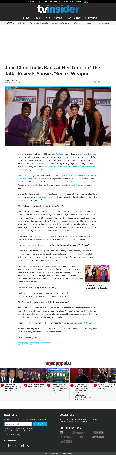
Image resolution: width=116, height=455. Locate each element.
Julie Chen (65, 175)
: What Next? (82, 23)
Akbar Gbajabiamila (58, 166)
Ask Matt (21, 23)
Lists (71, 2)
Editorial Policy (81, 419)
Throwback (91, 18)
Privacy (62, 422)
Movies (38, 18)
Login (86, 2)
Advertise (69, 419)
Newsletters (63, 2)
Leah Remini (23, 182)
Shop (38, 2)
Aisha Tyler (75, 185)
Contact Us (93, 419)
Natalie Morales (88, 166)
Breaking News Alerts (13, 430)
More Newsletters (11, 434)
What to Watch (54, 18)
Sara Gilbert (32, 178)
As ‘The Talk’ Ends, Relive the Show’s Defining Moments (97, 286)
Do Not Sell (85, 422)
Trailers (78, 2)
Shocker (61, 23)
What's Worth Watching (25, 428)
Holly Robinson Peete (80, 175)
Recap (102, 23)
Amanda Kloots (74, 166)
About (62, 419)
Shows (26, 18)
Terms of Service (73, 422)
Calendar (53, 2)
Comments (106, 81)
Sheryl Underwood (43, 170)
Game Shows (74, 18)
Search (31, 2)
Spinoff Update (39, 23)
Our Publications (70, 427)
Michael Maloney (11, 80)
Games (45, 2)
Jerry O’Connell (24, 170)
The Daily (9, 428)
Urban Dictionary (85, 323)
